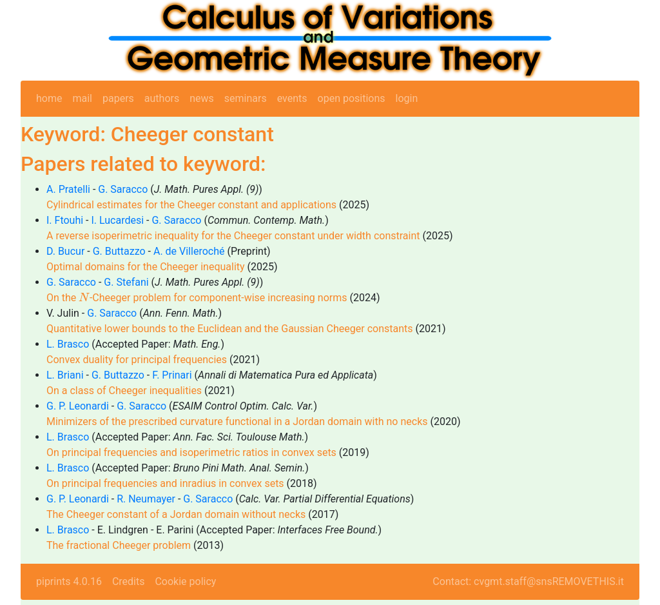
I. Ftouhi (64, 220)
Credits (128, 581)
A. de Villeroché (189, 251)
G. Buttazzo (119, 251)
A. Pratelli (68, 189)
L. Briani (65, 375)
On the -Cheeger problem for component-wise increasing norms (196, 298)
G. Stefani (126, 282)
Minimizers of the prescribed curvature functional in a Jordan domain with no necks (237, 421)
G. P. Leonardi (77, 406)
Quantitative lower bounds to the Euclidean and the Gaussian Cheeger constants (229, 328)
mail (82, 98)
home (49, 98)
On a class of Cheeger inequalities (124, 390)
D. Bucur (65, 251)
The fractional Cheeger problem (118, 545)
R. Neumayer (146, 499)
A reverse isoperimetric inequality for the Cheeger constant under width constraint (233, 236)
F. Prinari (171, 375)
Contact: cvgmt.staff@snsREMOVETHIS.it (528, 581)
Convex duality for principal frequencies (136, 359)
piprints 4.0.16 (69, 581)
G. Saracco (123, 189)
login (407, 98)
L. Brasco (67, 344)
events (292, 98)
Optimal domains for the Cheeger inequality (145, 267)
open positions (351, 98)
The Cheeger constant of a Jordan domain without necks (176, 514)
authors (161, 98)
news (201, 98)
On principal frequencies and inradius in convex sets (165, 483)
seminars (245, 98)
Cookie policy (185, 581)
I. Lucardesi (117, 220)
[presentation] (84, 297)
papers (118, 98)
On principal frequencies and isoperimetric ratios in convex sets (191, 452)
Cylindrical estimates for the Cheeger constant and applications (191, 205)
